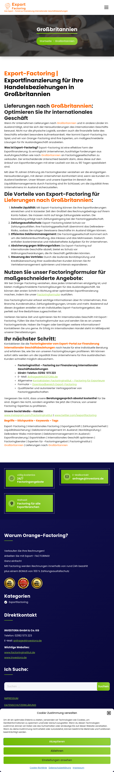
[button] (109, 713)
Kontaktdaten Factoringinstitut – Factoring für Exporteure (69, 380)
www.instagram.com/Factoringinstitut (28, 415)
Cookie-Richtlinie (38, 767)
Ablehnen (57, 751)
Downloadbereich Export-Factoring (54, 384)
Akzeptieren (57, 741)
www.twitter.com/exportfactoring (76, 415)
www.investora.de (15, 657)
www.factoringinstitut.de (19, 652)
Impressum (78, 767)
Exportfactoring (18, 602)
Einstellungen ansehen (57, 760)
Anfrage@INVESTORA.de (43, 376)
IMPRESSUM (11, 698)
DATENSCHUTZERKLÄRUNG (20, 705)
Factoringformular (48, 294)
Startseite (46, 41)
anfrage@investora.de (27, 640)
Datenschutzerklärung (60, 767)
